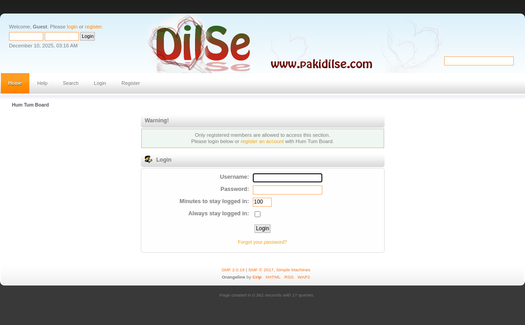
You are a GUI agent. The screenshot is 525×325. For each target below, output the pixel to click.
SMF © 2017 (261, 269)
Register (130, 83)
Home (15, 83)
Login (100, 83)
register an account (262, 141)
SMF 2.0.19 (233, 269)
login (72, 26)
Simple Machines (293, 269)
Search (71, 83)
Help (42, 83)
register (93, 26)
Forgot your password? (262, 242)
